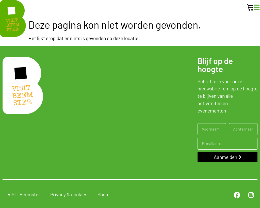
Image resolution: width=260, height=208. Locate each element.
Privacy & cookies (68, 194)
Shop (103, 194)
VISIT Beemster (24, 194)
